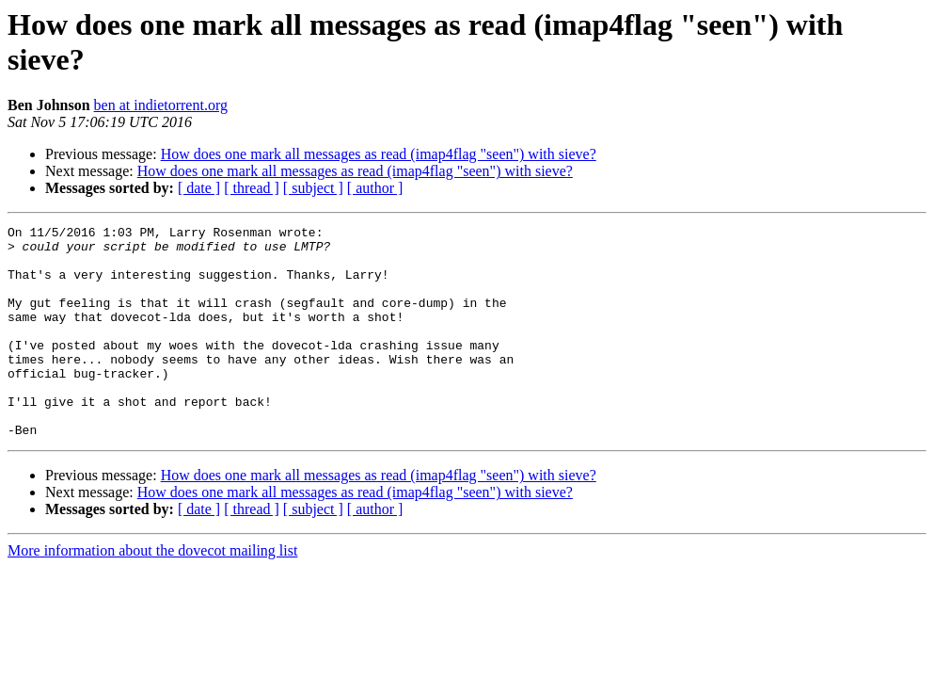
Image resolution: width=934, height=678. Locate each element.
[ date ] (199, 188)
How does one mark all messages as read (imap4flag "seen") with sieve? (378, 154)
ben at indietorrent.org (161, 105)
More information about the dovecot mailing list (152, 593)
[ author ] (375, 188)
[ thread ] (251, 188)
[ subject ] (313, 188)
